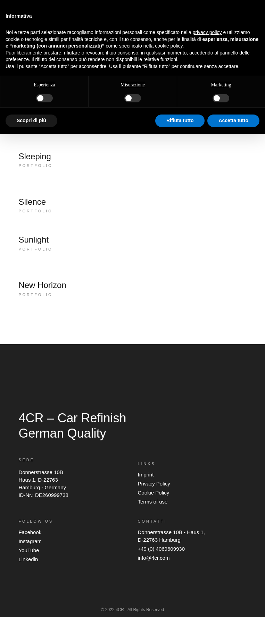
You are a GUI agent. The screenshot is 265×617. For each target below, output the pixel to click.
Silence (32, 201)
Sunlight (33, 239)
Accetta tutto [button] (233, 120)
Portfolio (35, 165)
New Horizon (42, 285)
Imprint (146, 474)
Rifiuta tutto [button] (180, 120)
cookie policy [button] (168, 46)
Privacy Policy (154, 484)
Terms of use (152, 502)
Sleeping (34, 156)
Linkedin (28, 559)
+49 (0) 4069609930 (161, 549)
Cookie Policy (153, 493)
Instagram (30, 541)
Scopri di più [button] (31, 120)
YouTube (28, 550)
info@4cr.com (153, 558)
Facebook (29, 532)
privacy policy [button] (207, 32)
